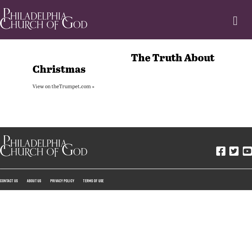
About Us (34, 181)
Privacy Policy (62, 181)
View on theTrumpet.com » (63, 86)
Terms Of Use (93, 181)
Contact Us (9, 181)
